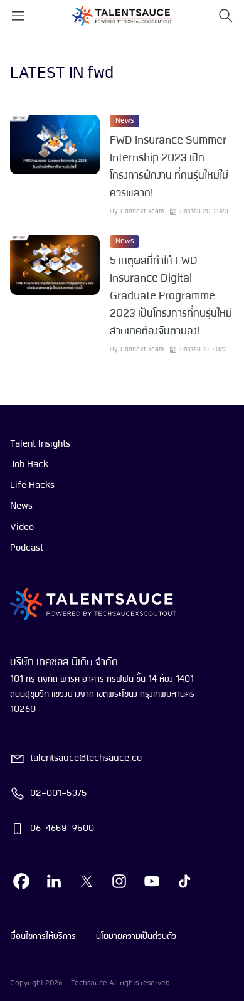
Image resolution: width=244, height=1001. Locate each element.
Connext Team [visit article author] (142, 211)
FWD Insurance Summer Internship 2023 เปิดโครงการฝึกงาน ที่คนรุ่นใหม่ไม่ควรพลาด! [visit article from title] (169, 167)
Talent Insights (40, 444)
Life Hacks (32, 485)
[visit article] (55, 165)
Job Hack (29, 465)
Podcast (26, 548)
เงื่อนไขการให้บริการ (43, 936)
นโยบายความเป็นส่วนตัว (136, 936)
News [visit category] (124, 121)
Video (22, 527)
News (21, 506)
